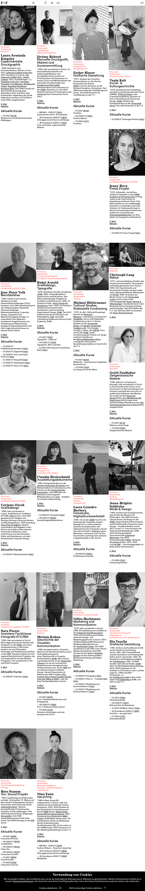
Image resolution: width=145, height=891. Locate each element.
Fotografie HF (79, 67)
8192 (17, 842)
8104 (86, 360)
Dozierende (6, 49)
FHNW (45, 812)
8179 (122, 423)
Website (4, 107)
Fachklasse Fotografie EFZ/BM (123, 182)
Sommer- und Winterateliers (50, 788)
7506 (13, 863)
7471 (86, 122)
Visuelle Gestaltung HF (47, 276)
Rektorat (113, 271)
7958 (122, 698)
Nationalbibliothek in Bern (89, 340)
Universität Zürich (9, 807)
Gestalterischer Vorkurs (120, 77)
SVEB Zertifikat (125, 95)
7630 (122, 428)
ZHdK (42, 90)
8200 (13, 837)
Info (142, 120)
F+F (4, 3)
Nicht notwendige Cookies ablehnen (85, 888)
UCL (79, 331)
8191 (17, 847)
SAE (32, 821)
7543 (86, 368)
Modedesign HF (80, 69)
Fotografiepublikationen (120, 215)
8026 (53, 518)
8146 (86, 111)
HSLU (12, 516)
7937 (125, 703)
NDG (129, 540)
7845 (59, 846)
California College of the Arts (19, 73)
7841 (59, 113)
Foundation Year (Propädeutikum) (52, 279)
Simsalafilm (6, 816)
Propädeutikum (124, 680)
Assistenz (5, 625)
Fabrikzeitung (119, 662)
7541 (122, 561)
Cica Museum (16, 84)
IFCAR (116, 295)
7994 (53, 705)
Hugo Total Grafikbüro (11, 525)
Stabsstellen (79, 297)
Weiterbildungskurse (46, 53)
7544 (50, 710)
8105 (50, 697)
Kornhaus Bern (7, 89)
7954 (50, 337)
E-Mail (4, 104)
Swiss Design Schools (123, 313)
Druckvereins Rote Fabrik (48, 85)
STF (54, 826)
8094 (13, 858)
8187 (17, 852)
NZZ (52, 317)
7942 (89, 116)
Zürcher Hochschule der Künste (51, 486)
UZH (9, 654)
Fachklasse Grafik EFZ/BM (13, 289)
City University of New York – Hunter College (15, 77)
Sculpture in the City (10, 82)
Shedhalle (78, 319)
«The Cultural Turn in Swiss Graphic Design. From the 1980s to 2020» (54, 677)
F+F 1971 (89, 344)
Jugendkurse (43, 51)
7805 (136, 711)
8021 (89, 554)
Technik (76, 501)
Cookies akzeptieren (48, 888)
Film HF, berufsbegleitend (12, 785)
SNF (119, 545)
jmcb (57, 497)
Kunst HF (5, 52)
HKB (65, 668)
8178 (13, 116)
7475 (122, 717)
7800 (64, 856)
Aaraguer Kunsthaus (17, 87)
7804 (64, 118)
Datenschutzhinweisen (23, 882)
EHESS (96, 331)
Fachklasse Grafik (121, 678)
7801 (64, 123)
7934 (53, 343)
